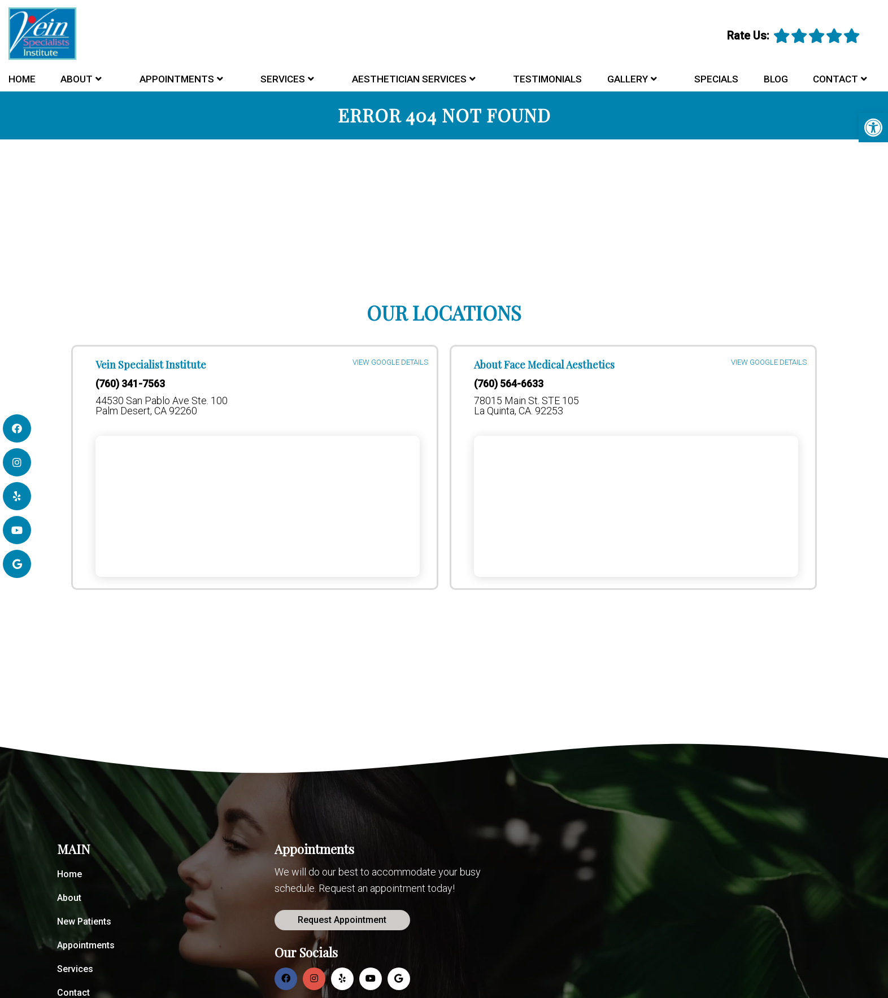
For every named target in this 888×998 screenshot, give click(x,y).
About (76, 79)
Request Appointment (342, 919)
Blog (776, 79)
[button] (873, 127)
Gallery (627, 79)
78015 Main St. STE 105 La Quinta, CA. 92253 (526, 406)
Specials (716, 79)
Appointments (177, 79)
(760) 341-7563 (130, 384)
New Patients (84, 921)
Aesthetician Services (409, 79)
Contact (835, 79)
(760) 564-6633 (508, 384)
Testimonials (547, 79)
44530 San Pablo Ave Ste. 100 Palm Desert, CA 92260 (161, 406)
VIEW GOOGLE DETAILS (390, 363)
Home (22, 79)
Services (282, 79)
